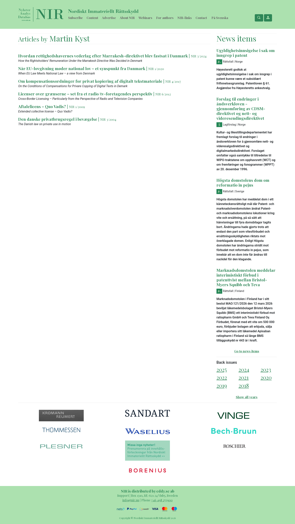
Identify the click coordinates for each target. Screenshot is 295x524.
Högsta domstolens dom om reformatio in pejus (242, 182)
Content (92, 18)
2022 (221, 377)
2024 (243, 369)
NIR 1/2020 (156, 69)
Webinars (145, 18)
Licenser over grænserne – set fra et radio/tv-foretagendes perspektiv (85, 93)
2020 (266, 377)
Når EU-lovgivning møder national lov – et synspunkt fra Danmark (81, 68)
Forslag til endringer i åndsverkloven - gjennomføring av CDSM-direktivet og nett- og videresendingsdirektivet (240, 108)
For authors (165, 18)
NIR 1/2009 (77, 107)
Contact (201, 18)
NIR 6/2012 (163, 94)
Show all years (246, 397)
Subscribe (75, 18)
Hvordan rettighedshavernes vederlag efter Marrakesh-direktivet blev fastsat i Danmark (103, 55)
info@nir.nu (130, 500)
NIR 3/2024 (198, 56)
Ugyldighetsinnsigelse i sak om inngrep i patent (245, 53)
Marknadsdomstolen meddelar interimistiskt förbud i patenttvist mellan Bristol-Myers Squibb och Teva (245, 277)
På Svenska (219, 18)
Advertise (109, 18)
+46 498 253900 (162, 500)
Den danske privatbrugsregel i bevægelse (57, 119)
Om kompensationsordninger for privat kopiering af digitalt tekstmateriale (90, 81)
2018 (243, 385)
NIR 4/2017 (173, 81)
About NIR (127, 18)
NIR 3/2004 (108, 119)
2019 (221, 385)
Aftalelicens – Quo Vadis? (42, 106)
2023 (266, 369)
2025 (221, 369)
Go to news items (246, 351)
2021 (243, 377)
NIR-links (184, 18)
